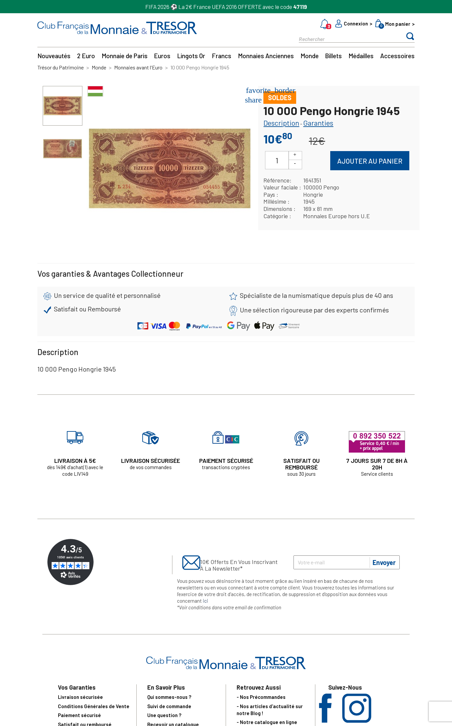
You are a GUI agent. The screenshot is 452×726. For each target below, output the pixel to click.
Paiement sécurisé (79, 715)
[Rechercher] (345, 38)
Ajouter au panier (369, 161)
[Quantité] (277, 160)
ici (205, 601)
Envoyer (384, 562)
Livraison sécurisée (80, 697)
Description (281, 122)
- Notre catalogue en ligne (267, 722)
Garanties (318, 122)
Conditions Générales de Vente (93, 706)
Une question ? (164, 715)
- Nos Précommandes (261, 697)
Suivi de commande (169, 706)
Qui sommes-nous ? (169, 697)
